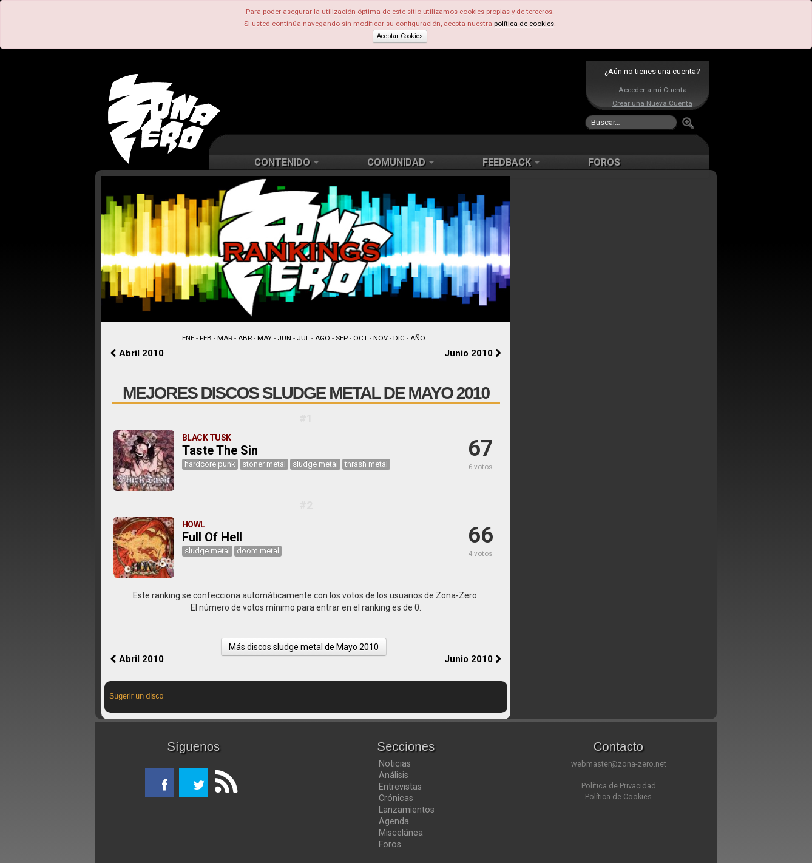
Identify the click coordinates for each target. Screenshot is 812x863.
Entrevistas (400, 786)
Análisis (393, 775)
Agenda (394, 821)
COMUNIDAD (400, 162)
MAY (264, 338)
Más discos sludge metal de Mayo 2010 (304, 647)
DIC (399, 338)
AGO (322, 338)
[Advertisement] (403, 97)
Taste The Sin (220, 450)
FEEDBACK (511, 162)
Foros (390, 844)
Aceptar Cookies (400, 36)
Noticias (395, 763)
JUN (284, 338)
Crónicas (396, 798)
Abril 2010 (137, 353)
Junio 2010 (472, 353)
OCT (360, 338)
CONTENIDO (286, 162)
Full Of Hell (212, 537)
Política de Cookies (618, 796)
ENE (188, 338)
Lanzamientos (407, 809)
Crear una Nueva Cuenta (652, 103)
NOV (380, 338)
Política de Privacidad (618, 785)
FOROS (604, 162)
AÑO (417, 338)
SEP (342, 338)
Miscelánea (401, 833)
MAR (224, 338)
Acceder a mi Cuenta (652, 90)
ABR (245, 338)
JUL (303, 338)
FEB (206, 338)
